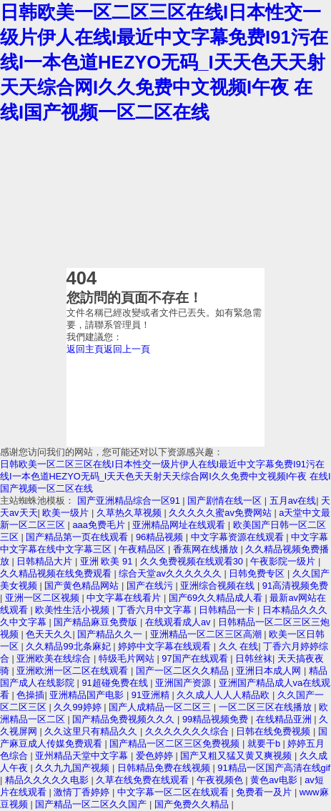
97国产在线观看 (196, 658)
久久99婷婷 (79, 707)
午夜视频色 (221, 780)
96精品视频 (161, 537)
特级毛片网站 (128, 658)
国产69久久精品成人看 (217, 597)
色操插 (30, 695)
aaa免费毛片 (99, 524)
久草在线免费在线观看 (144, 780)
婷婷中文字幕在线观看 (166, 646)
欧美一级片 (67, 512)
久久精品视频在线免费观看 (57, 573)
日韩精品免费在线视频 (165, 767)
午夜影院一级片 (284, 561)
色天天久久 (49, 634)
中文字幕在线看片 (125, 597)
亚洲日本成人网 (270, 670)
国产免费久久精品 (193, 804)
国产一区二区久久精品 (184, 670)
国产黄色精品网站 (83, 585)
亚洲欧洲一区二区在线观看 (73, 670)
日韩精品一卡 (228, 609)
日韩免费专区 (258, 573)
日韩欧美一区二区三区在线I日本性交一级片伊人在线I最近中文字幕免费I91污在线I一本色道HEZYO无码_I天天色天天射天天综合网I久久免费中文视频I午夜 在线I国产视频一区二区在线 (164, 62)
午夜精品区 (143, 549)
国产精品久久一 (111, 634)
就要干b (265, 743)
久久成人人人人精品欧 (224, 695)
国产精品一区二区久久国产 (92, 804)
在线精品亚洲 (285, 719)
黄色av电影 (275, 780)
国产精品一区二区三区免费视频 (175, 743)
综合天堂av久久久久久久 (171, 573)
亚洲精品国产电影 (88, 695)
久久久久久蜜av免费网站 (221, 512)
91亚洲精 (152, 695)
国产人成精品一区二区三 (161, 707)
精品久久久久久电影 (48, 780)
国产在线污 (151, 585)
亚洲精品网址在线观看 (180, 524)
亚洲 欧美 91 (107, 561)
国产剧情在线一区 (226, 500)
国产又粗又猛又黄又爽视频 (237, 755)
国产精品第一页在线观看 (78, 537)
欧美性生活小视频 (73, 609)
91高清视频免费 (295, 585)
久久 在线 (239, 646)
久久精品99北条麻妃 (69, 646)
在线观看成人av (179, 622)
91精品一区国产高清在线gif (273, 767)
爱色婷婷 (156, 755)
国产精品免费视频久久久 (124, 719)
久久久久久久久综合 (188, 731)
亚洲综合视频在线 (218, 585)
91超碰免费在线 (115, 682)
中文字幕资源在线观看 (239, 537)
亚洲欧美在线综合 (55, 658)
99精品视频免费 (216, 719)
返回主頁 (85, 349)
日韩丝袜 (253, 658)
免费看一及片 (265, 792)
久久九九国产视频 (73, 767)
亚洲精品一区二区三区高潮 (207, 634)
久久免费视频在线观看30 (193, 561)
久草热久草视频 (130, 512)
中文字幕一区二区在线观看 (174, 792)
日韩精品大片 (45, 561)
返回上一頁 (127, 349)
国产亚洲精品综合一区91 (130, 500)
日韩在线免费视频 (274, 731)
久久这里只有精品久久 (92, 731)
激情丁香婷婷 (83, 792)
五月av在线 (293, 500)
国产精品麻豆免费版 (97, 622)
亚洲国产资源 (184, 682)
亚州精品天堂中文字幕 (83, 755)
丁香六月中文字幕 (155, 609)
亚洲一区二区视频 (43, 597)
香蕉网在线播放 (207, 549)
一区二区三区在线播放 (267, 707)
